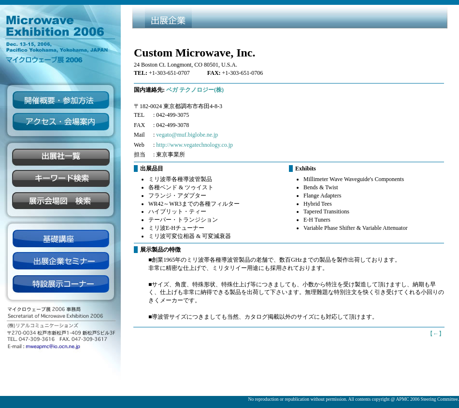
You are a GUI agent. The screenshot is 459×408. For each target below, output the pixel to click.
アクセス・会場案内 (60, 121)
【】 (436, 333)
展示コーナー (60, 283)
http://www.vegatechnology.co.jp (194, 144)
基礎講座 (60, 238)
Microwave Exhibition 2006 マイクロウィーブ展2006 (60, 35)
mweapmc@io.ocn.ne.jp (60, 345)
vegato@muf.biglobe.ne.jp (187, 134)
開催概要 (60, 100)
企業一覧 (60, 158)
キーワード (60, 179)
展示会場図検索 (60, 201)
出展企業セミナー (60, 261)
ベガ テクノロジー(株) (195, 89)
